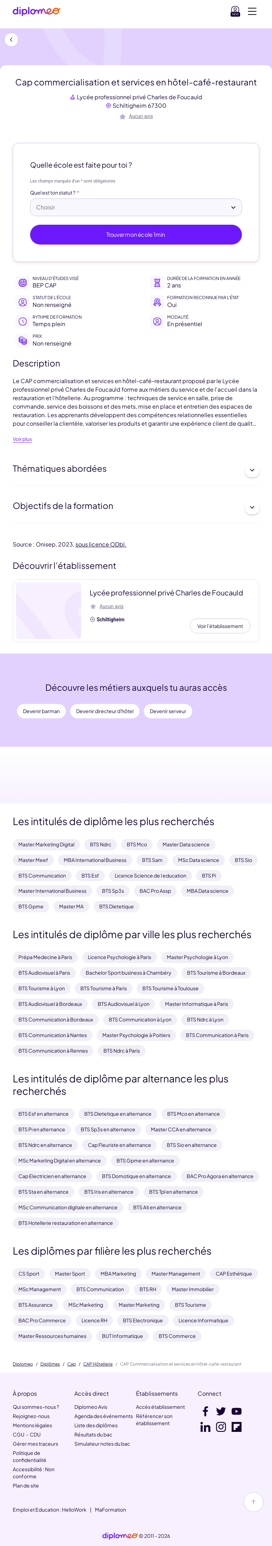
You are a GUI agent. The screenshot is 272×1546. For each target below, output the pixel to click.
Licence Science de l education (150, 875)
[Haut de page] (254, 1502)
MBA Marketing (118, 1273)
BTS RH (148, 1289)
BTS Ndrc (100, 844)
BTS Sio (243, 860)
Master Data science (186, 844)
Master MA (71, 906)
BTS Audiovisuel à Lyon (123, 1004)
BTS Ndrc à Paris (121, 1050)
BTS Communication (42, 875)
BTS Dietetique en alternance (118, 1113)
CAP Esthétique (234, 1273)
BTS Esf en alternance (43, 1113)
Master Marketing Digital (46, 844)
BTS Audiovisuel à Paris (44, 972)
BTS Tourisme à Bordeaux (216, 972)
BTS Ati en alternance (157, 1207)
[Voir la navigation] (252, 11)
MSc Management (39, 1289)
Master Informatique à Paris (196, 1004)
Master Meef (33, 860)
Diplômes (50, 1364)
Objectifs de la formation (136, 507)
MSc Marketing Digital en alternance (59, 1160)
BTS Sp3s (113, 890)
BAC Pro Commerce (42, 1320)
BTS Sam (152, 860)
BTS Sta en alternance (43, 1191)
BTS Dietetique (116, 906)
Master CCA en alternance (181, 1129)
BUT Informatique (122, 1336)
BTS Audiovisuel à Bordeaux (50, 1004)
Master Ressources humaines (52, 1336)
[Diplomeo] (36, 11)
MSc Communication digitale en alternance (68, 1207)
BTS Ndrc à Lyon (205, 1019)
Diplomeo (23, 1364)
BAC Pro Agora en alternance (220, 1176)
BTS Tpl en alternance (173, 1191)
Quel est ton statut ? (52, 193)
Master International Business (52, 890)
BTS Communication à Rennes (53, 1050)
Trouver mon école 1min (136, 234)
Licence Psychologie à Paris (119, 957)
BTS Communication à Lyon (140, 1019)
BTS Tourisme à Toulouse (170, 988)
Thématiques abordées (136, 470)
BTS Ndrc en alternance (45, 1145)
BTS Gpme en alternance (145, 1160)
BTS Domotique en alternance (136, 1176)
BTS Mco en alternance (193, 1113)
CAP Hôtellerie (98, 1364)
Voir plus (22, 439)
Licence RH (94, 1320)
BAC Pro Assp (155, 890)
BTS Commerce (177, 1336)
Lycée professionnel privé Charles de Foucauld (139, 97)
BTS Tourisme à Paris (103, 988)
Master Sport (70, 1273)
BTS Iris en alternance (109, 1191)
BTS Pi (209, 875)
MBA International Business (95, 860)
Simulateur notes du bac (102, 1443)
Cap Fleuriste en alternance (119, 1145)
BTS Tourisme (190, 1304)
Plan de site (26, 1485)
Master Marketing (139, 1304)
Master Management (176, 1273)
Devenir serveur (168, 711)
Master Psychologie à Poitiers (136, 1035)
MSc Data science (198, 860)
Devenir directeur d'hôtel (105, 711)
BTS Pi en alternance (41, 1129)
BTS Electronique (143, 1320)
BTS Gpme (31, 906)
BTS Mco (137, 844)
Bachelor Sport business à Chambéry (128, 972)
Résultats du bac (93, 1434)
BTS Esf (90, 875)
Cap (71, 1364)
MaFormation (110, 1509)
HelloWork (74, 1509)
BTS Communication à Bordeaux (55, 1019)
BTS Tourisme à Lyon (41, 988)
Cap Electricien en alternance (52, 1176)
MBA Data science (207, 890)
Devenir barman (41, 711)
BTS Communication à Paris (217, 1035)
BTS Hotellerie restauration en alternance (65, 1223)
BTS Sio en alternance (192, 1145)
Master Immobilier (193, 1289)
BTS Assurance (35, 1304)
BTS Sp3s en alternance (108, 1129)
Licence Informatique (203, 1320)
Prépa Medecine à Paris (45, 957)
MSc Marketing (85, 1304)
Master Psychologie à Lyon (197, 957)
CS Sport (28, 1273)
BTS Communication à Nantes (52, 1035)
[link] (120, 1536)
